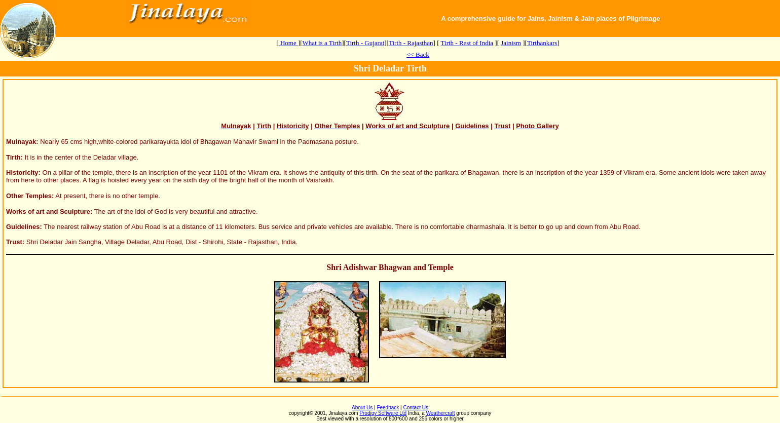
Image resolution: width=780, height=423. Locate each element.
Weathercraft (440, 413)
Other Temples (29, 196)
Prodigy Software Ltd (382, 413)
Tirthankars (542, 43)
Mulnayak (21, 141)
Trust (14, 242)
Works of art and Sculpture (48, 211)
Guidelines (23, 226)
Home (288, 43)
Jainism (511, 43)
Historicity (22, 172)
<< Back (417, 54)
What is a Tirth (322, 43)
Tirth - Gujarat (365, 43)
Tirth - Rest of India (467, 43)
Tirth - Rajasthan (411, 43)
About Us (362, 407)
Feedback (388, 407)
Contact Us (415, 407)
